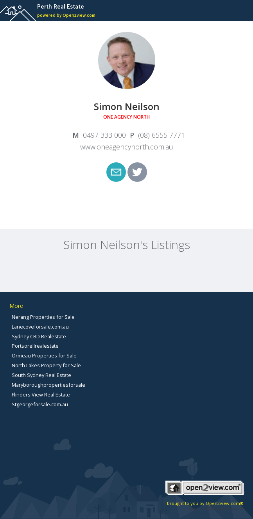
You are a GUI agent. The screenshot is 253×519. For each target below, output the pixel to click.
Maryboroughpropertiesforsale (48, 384)
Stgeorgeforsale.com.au (40, 404)
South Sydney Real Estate (41, 375)
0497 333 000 (104, 135)
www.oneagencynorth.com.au (126, 146)
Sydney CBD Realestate (39, 336)
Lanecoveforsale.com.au (40, 326)
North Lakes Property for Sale (46, 365)
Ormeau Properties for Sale (44, 355)
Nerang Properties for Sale (43, 316)
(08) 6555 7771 (161, 135)
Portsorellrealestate (35, 345)
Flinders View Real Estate (41, 394)
